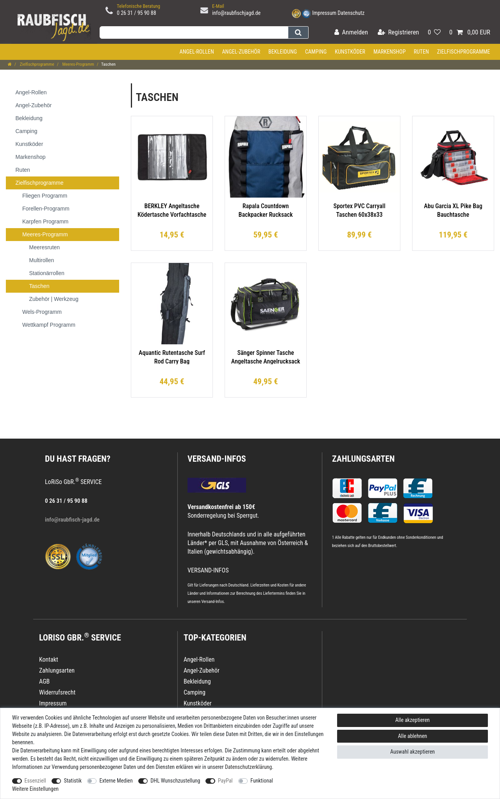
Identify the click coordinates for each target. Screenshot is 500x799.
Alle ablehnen (412, 736)
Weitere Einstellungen (35, 789)
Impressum (324, 13)
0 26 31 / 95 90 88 (136, 13)
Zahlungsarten (363, 459)
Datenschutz (351, 13)
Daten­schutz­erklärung (248, 767)
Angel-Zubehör (241, 52)
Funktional (261, 780)
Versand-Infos (212, 601)
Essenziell (35, 780)
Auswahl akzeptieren (412, 752)
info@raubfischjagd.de (236, 13)
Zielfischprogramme (463, 52)
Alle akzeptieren (412, 720)
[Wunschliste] (434, 32)
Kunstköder (350, 52)
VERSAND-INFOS (217, 459)
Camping (316, 52)
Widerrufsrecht (57, 692)
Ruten (421, 52)
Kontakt (48, 659)
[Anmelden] (351, 32)
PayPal (225, 780)
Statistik (73, 780)
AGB (44, 681)
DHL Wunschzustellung (175, 780)
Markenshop (389, 52)
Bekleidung (282, 52)
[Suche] (298, 32)
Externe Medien (115, 780)
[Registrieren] (398, 32)
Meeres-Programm (77, 64)
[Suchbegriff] (194, 32)
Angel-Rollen (197, 52)
